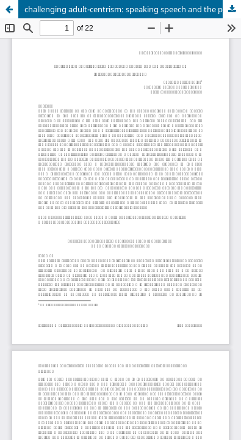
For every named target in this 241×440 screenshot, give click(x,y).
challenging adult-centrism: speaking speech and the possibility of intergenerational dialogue (132, 9)
